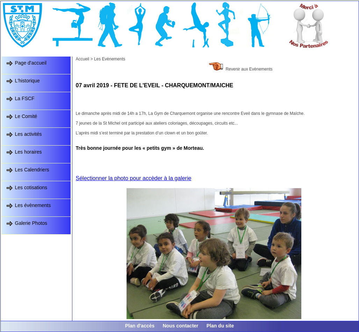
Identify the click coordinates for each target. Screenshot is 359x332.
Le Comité (26, 116)
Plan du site (220, 326)
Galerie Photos (31, 223)
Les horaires (28, 152)
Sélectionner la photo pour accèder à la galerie (134, 178)
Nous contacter (180, 326)
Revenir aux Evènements (248, 69)
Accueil (82, 59)
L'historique (27, 80)
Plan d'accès (140, 326)
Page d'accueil (31, 63)
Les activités (28, 134)
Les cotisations (31, 187)
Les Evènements (109, 59)
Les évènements (33, 205)
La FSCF (25, 98)
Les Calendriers (32, 169)
